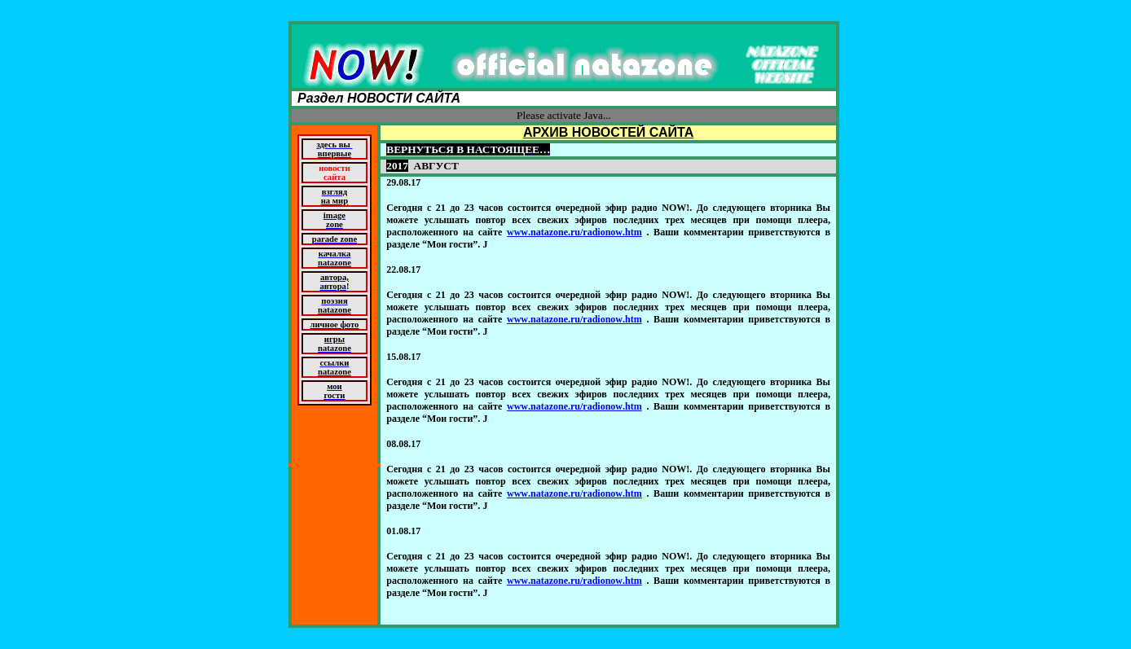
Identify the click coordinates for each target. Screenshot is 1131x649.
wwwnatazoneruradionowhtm (574, 232)
